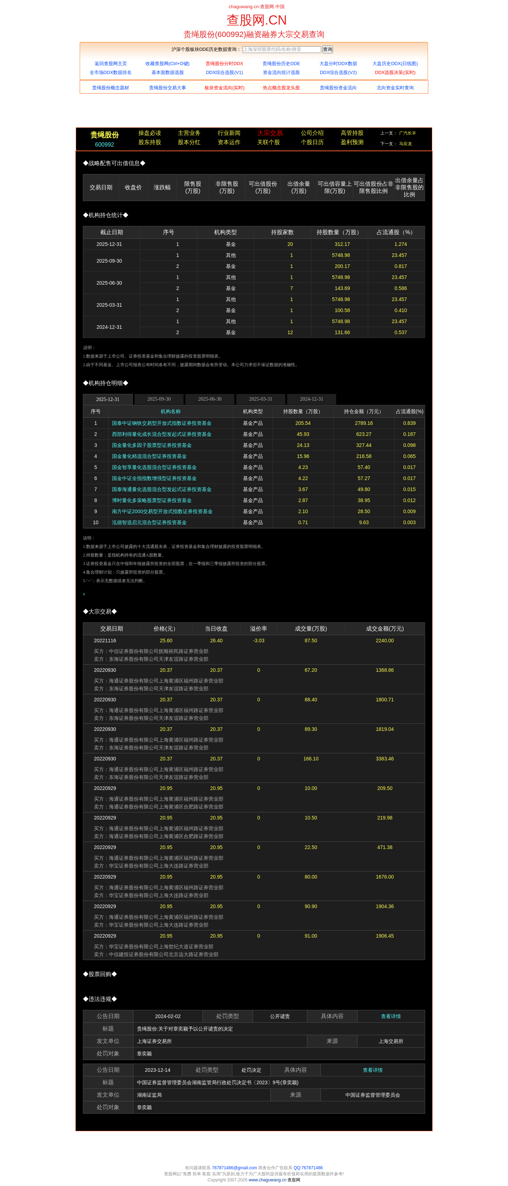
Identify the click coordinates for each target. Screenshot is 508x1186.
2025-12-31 (107, 399)
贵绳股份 (104, 135)
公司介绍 (312, 133)
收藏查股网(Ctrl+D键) (167, 63)
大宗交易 (270, 133)
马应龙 (405, 143)
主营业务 (189, 133)
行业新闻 (229, 133)
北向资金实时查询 (395, 87)
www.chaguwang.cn (268, 1179)
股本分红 (189, 142)
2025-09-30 (158, 399)
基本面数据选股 (168, 72)
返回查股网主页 (111, 63)
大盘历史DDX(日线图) (395, 63)
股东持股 (149, 142)
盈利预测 (352, 142)
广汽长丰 (407, 133)
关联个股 (268, 142)
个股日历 (312, 142)
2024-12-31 (311, 399)
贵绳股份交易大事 (167, 87)
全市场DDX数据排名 (111, 72)
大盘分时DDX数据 (338, 63)
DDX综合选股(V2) (338, 72)
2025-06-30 (209, 399)
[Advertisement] (254, 111)
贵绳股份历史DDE (281, 63)
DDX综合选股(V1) (224, 72)
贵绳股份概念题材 (110, 87)
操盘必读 (149, 133)
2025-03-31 (260, 399)
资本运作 (229, 142)
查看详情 (391, 1016)
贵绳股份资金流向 (338, 87)
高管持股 (352, 133)
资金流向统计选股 (281, 72)
